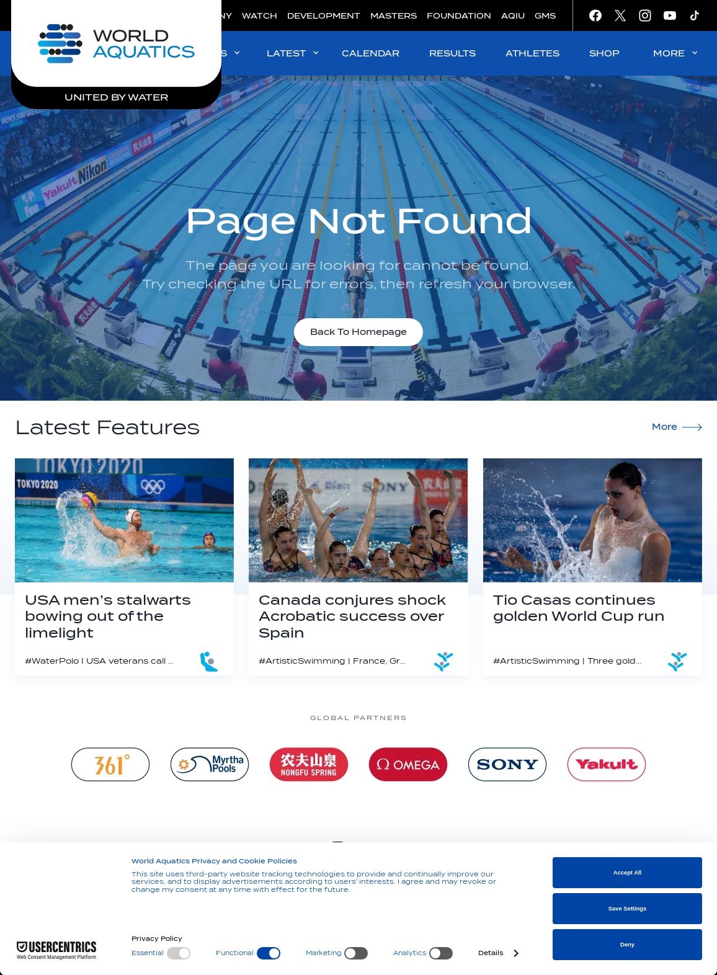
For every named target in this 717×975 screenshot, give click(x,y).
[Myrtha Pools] (209, 764)
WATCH (259, 15)
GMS (545, 15)
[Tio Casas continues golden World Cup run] (592, 566)
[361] (110, 764)
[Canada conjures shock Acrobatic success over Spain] (358, 566)
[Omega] (408, 764)
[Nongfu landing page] (308, 764)
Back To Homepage (358, 332)
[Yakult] (606, 764)
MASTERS (393, 15)
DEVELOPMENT (323, 15)
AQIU (513, 15)
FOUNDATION (459, 15)
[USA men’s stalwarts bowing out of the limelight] (124, 566)
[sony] (507, 764)
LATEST (294, 53)
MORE (676, 53)
